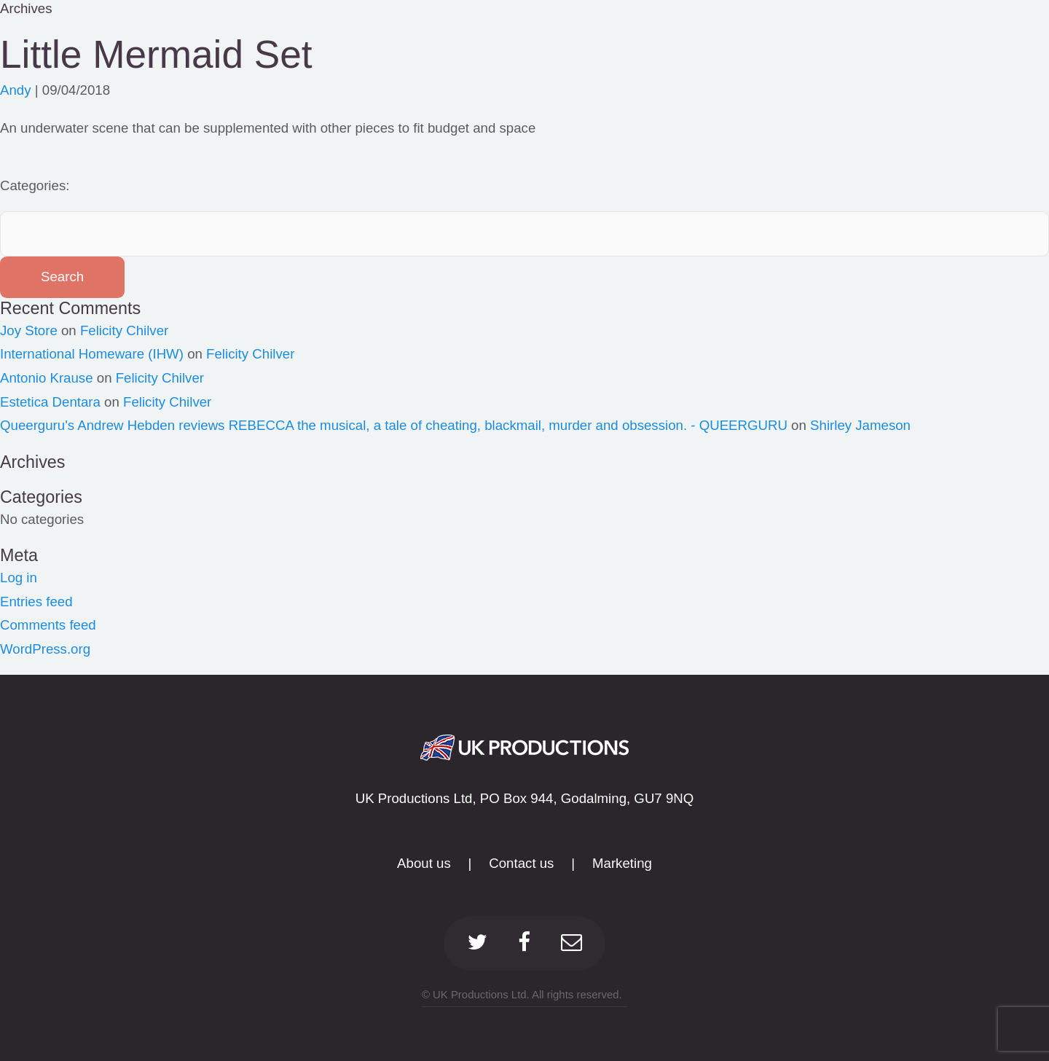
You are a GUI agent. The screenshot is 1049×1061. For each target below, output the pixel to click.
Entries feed (36, 601)
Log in (18, 577)
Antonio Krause (46, 377)
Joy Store (29, 330)
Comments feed (48, 625)
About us (424, 863)
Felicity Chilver (124, 330)
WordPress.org (45, 649)
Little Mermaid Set (156, 54)
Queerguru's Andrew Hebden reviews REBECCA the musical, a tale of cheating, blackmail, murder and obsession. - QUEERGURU (393, 425)
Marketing (622, 863)
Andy (15, 90)
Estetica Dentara (50, 402)
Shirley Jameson (860, 425)
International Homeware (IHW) (92, 353)
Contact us (521, 863)
